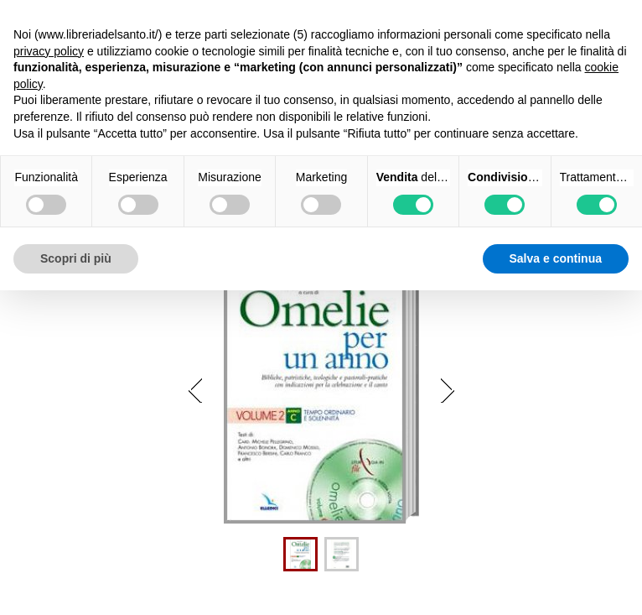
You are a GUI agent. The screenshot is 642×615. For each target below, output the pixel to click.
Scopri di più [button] (75, 258)
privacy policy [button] (48, 51)
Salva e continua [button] (556, 258)
